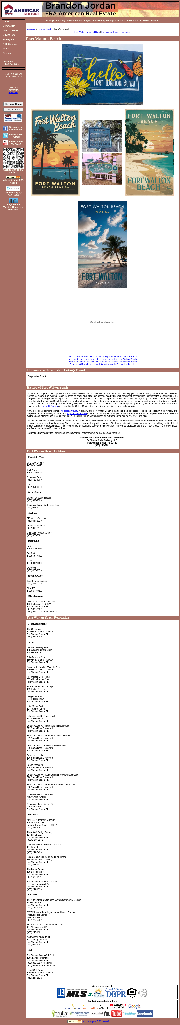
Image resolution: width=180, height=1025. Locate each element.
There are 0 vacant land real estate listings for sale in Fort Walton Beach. (102, 361)
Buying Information (94, 20)
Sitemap (155, 20)
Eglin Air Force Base (77, 413)
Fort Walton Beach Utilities (87, 32)
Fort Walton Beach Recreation (115, 32)
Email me (13, 92)
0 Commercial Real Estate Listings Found (56, 370)
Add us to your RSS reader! (95, 1021)
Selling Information (115, 20)
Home (48, 20)
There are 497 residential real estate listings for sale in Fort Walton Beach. (102, 356)
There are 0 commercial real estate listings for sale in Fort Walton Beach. (102, 359)
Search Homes (74, 20)
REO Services (134, 20)
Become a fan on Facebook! (16, 128)
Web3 (146, 20)
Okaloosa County (45, 29)
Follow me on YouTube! (16, 142)
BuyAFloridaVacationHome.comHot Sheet (13, 207)
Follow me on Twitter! (16, 135)
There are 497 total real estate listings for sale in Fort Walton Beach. (102, 364)
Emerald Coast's (50, 406)
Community (59, 20)
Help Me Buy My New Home (13, 193)
